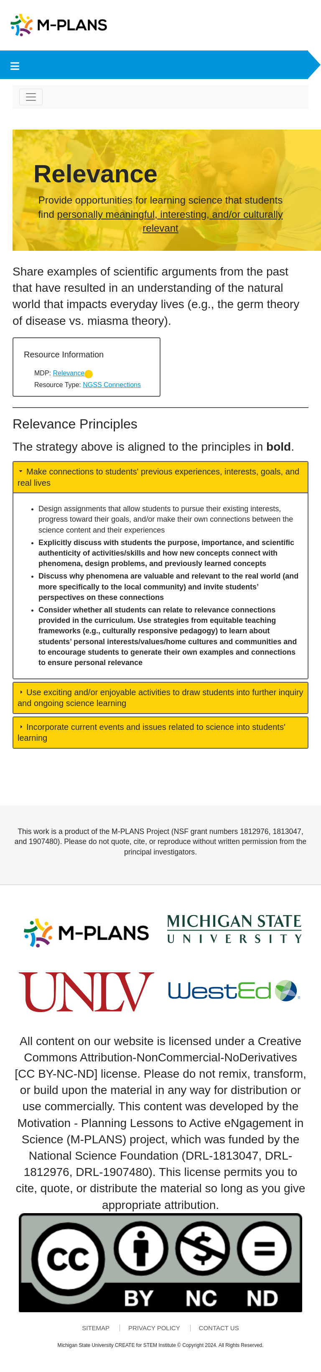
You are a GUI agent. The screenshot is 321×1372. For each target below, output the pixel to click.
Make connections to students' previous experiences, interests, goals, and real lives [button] (158, 477)
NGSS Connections (112, 384)
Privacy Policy (154, 1328)
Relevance (68, 373)
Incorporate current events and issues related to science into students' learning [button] (151, 732)
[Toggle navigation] (31, 97)
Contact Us (219, 1328)
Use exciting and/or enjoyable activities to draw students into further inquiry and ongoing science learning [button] (160, 698)
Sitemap (96, 1328)
